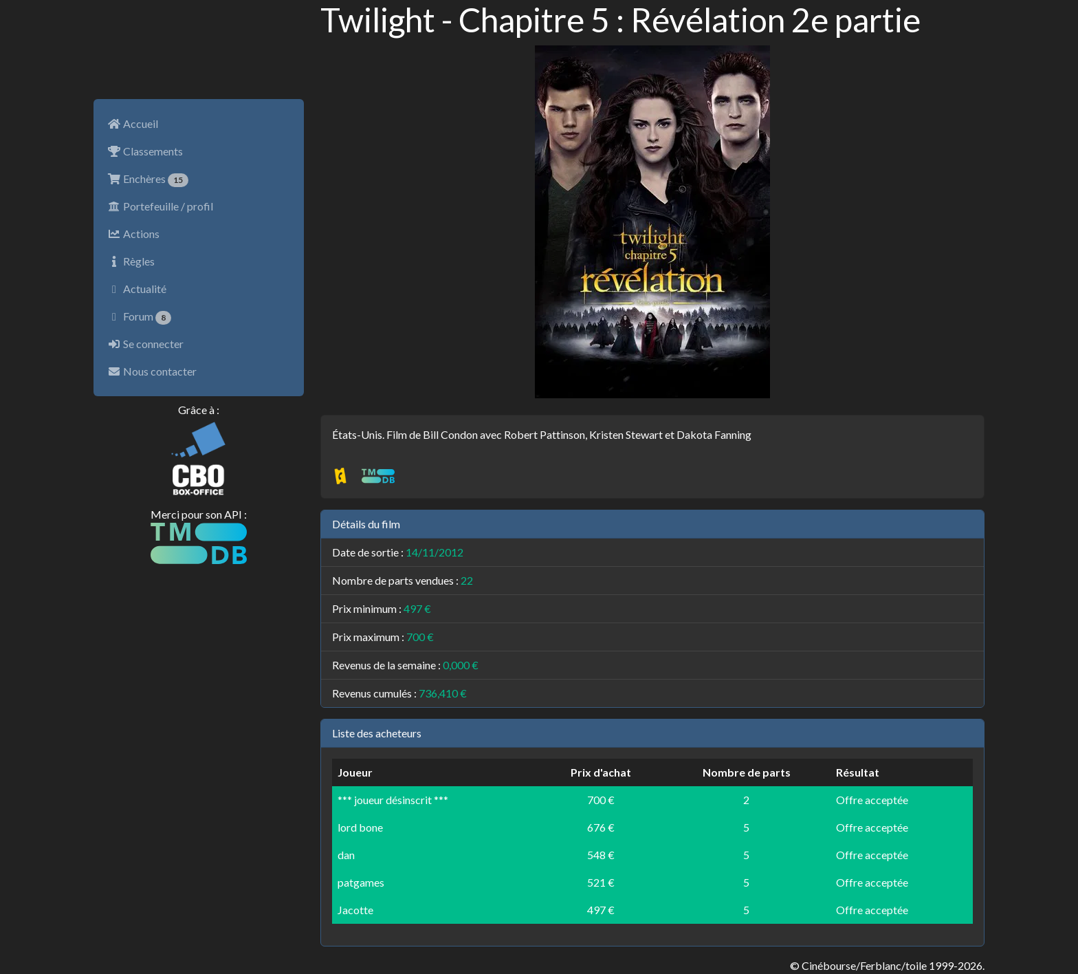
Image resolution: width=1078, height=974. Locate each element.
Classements (145, 151)
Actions (133, 233)
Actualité (136, 288)
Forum (139, 317)
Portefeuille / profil (160, 206)
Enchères (147, 179)
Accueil (132, 123)
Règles (131, 261)
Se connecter (145, 343)
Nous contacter (152, 371)
